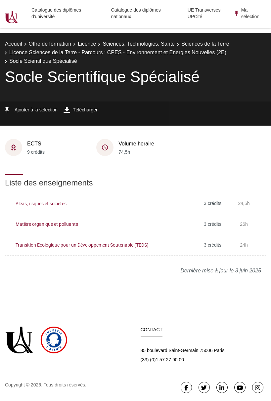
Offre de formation (50, 44)
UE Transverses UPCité (204, 13)
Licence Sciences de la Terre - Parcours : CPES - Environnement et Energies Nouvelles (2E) (117, 52)
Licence (87, 44)
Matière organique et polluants (47, 224)
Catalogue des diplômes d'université (56, 13)
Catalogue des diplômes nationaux (136, 13)
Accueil (13, 44)
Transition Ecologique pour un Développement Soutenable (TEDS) (82, 245)
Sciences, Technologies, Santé (139, 44)
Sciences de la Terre (205, 44)
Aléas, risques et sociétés (41, 203)
